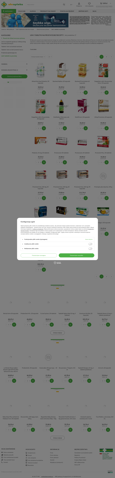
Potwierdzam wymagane (39, 255)
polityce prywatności (38, 229)
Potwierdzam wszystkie (76, 255)
